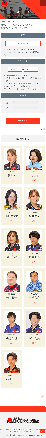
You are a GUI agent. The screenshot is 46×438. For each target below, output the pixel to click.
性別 (6, 103)
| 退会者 (41, 129)
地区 (6, 108)
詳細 (12, 180)
